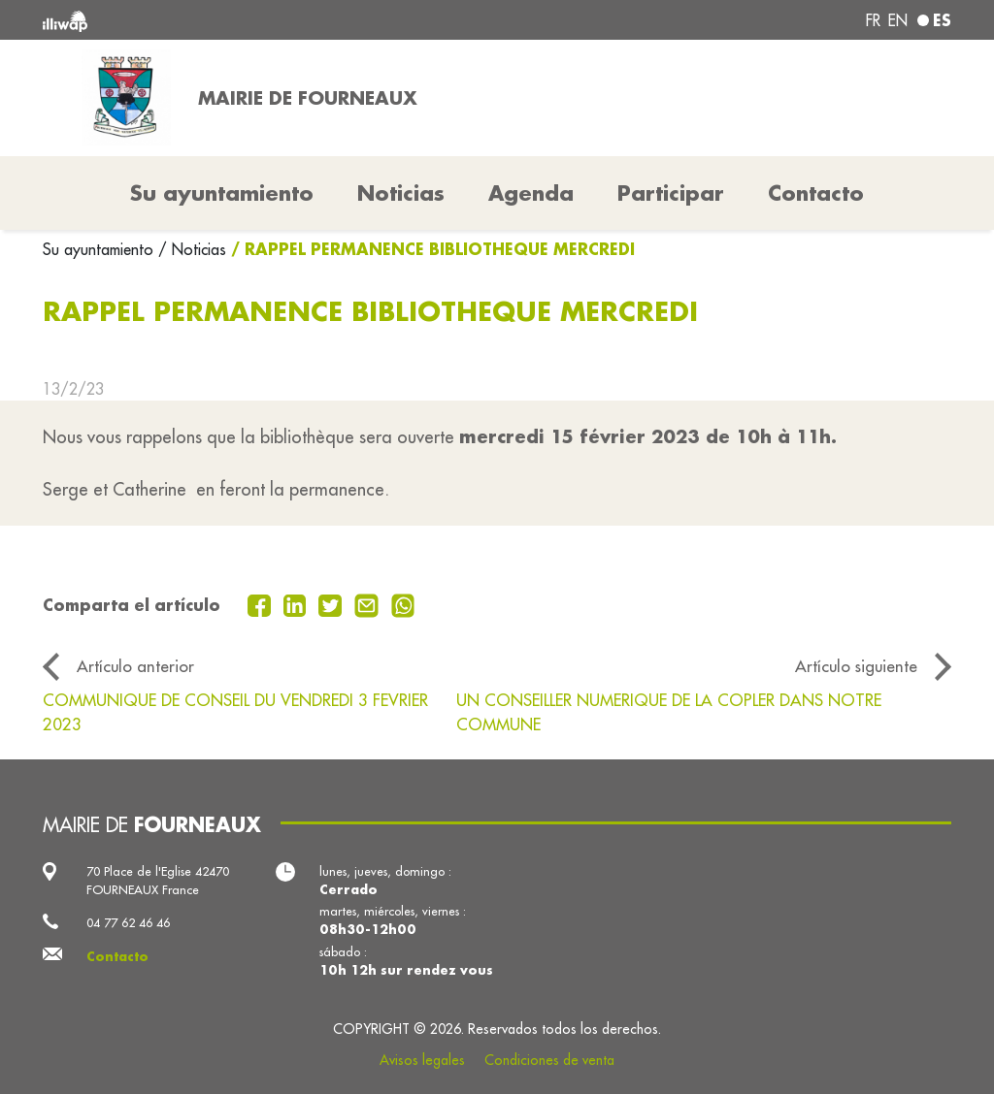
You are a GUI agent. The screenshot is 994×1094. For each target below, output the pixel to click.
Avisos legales (422, 1060)
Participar (670, 193)
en (898, 20)
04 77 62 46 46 (128, 922)
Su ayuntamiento (100, 249)
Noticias (401, 193)
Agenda (531, 193)
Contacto (816, 193)
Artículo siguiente (856, 666)
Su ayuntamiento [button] (222, 193)
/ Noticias (192, 249)
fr (873, 20)
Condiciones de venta (549, 1060)
